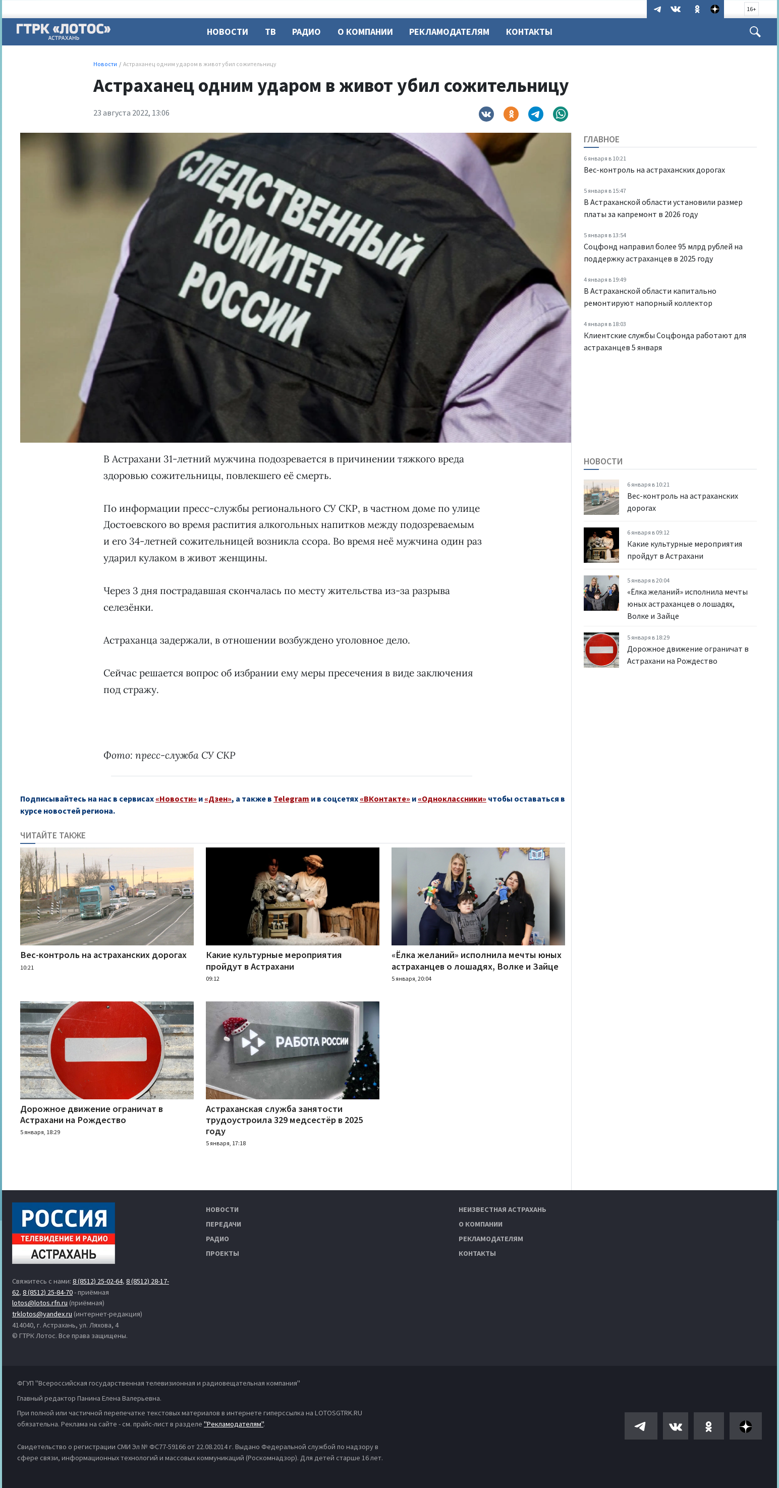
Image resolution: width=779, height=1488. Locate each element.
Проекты (222, 1253)
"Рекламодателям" (233, 1423)
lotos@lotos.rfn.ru (40, 1302)
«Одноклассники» (452, 798)
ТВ (271, 31)
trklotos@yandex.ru (42, 1313)
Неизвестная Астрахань (502, 1209)
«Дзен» (218, 798)
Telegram (291, 798)
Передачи (223, 1224)
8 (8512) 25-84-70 (48, 1292)
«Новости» (176, 798)
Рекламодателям (455, 31)
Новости (227, 31)
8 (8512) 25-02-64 (98, 1281)
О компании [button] (370, 31)
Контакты (537, 31)
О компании (481, 1224)
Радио (309, 31)
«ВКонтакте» (385, 798)
